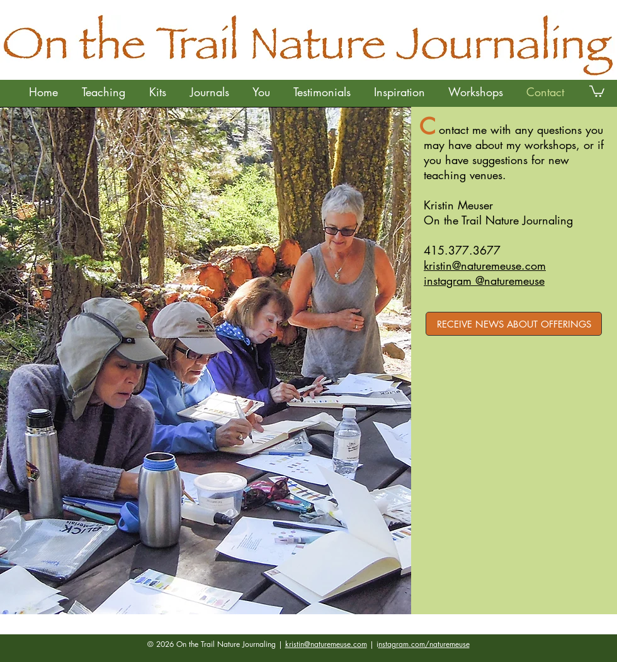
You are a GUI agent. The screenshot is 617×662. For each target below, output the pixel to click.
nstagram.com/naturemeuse (424, 644)
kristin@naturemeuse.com (326, 644)
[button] (103, 92)
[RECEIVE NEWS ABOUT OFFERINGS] (514, 324)
